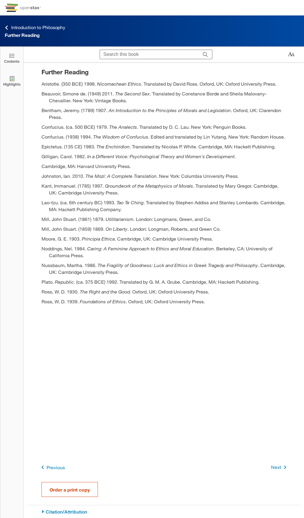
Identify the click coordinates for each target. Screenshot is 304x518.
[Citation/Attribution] (164, 512)
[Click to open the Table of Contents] (11, 57)
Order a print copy (70, 489)
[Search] (205, 54)
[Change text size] (291, 54)
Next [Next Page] (280, 467)
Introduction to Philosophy (35, 27)
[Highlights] (11, 80)
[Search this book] (149, 54)
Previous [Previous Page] (52, 467)
